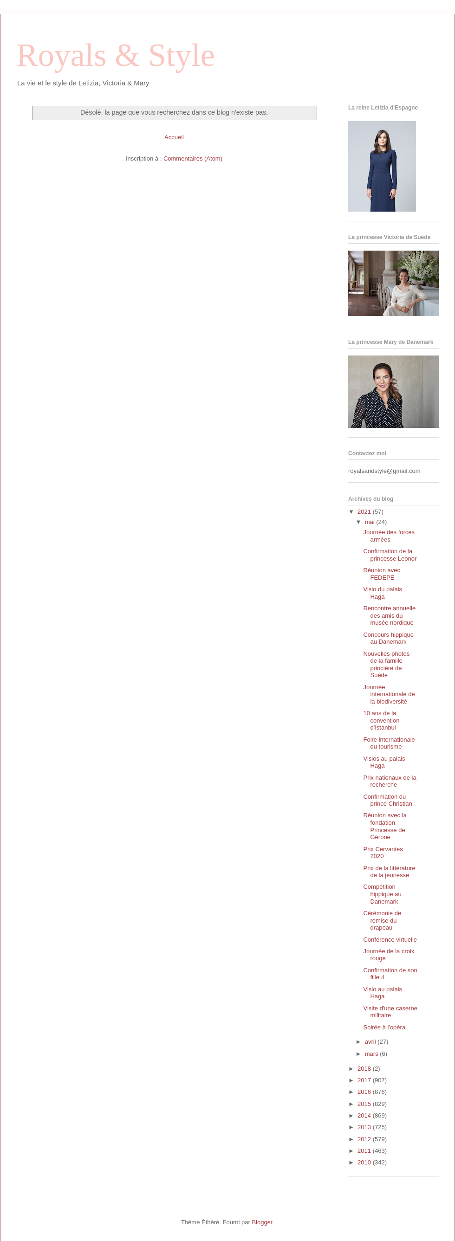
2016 (365, 1091)
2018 (365, 1068)
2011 (365, 1150)
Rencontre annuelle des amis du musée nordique (389, 615)
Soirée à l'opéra (384, 1027)
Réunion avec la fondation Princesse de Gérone (384, 826)
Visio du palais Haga (382, 593)
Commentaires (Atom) (192, 158)
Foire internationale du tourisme (389, 743)
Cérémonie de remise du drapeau (382, 920)
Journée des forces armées (389, 536)
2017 (365, 1080)
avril (371, 1041)
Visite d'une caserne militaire (390, 1012)
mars (372, 1053)
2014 (365, 1115)
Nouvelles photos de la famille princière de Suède (386, 664)
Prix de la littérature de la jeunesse (389, 872)
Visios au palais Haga (384, 762)
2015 (365, 1103)
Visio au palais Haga (382, 993)
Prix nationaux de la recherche (389, 781)
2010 (365, 1162)
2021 (365, 511)
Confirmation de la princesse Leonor (389, 555)
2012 (365, 1139)
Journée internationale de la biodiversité (389, 694)
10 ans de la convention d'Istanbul (381, 720)
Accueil (174, 137)
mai (371, 521)
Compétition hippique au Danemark (382, 894)
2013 (365, 1127)
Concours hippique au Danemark (388, 638)
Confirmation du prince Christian (387, 800)
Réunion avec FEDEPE (381, 574)
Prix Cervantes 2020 (383, 853)
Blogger (262, 1222)
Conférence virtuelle (390, 939)
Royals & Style (115, 55)
